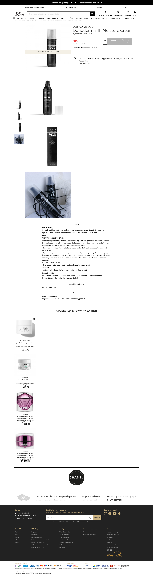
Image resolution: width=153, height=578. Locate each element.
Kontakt (125, 7)
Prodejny (86, 538)
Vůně (16, 541)
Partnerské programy (66, 551)
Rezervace (34, 541)
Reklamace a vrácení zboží (40, 546)
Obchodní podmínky (38, 549)
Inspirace (118, 22)
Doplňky (17, 549)
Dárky (43, 22)
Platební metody (37, 544)
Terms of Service (87, 528)
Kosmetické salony (102, 22)
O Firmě (110, 544)
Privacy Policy (76, 528)
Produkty (23, 22)
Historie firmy (111, 546)
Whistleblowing (112, 554)
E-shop (17, 516)
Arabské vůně (69, 22)
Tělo (16, 546)
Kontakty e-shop (112, 538)
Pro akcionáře (111, 551)
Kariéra (109, 549)
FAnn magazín (64, 544)
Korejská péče (131, 22)
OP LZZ (109, 557)
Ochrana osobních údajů (39, 551)
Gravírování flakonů (65, 546)
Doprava (34, 538)
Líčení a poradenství (70, 7)
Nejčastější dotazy (37, 554)
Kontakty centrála (113, 541)
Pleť (16, 538)
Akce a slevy (54, 22)
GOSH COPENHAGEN (83, 33)
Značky (34, 22)
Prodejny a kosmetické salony (34, 7)
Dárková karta (64, 541)
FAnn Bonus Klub (65, 538)
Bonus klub (99, 7)
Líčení (17, 544)
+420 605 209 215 (23, 520)
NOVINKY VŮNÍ (84, 22)
